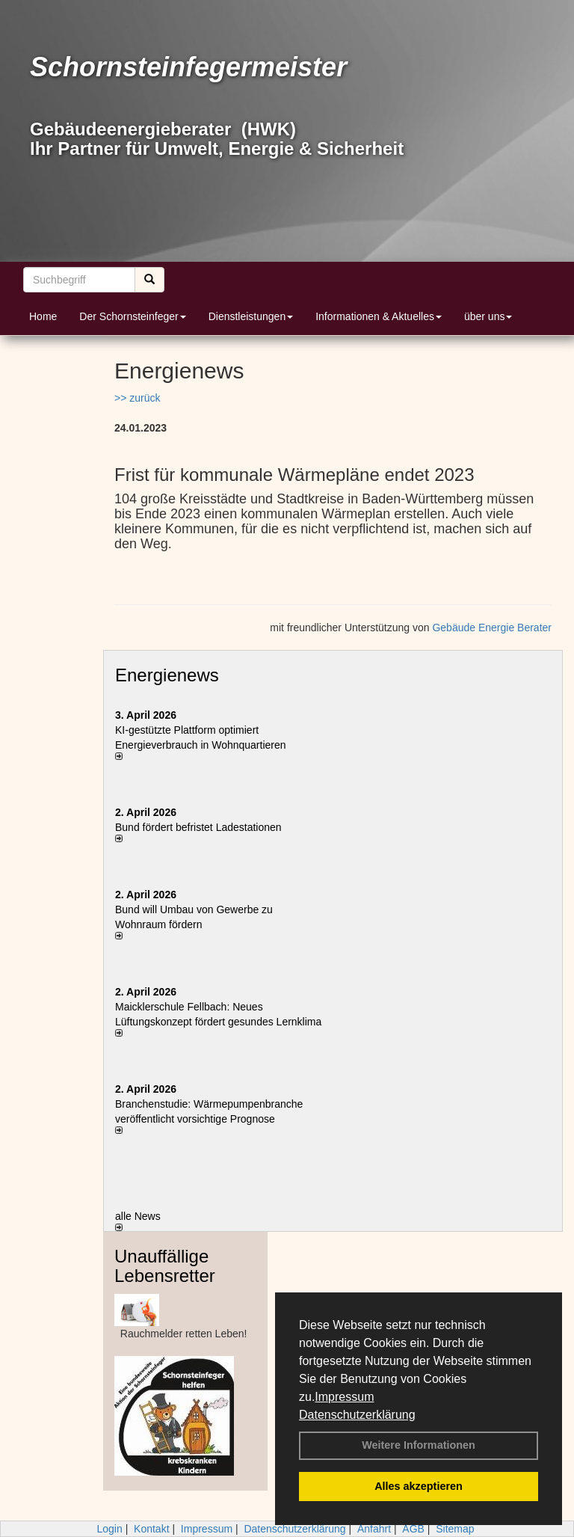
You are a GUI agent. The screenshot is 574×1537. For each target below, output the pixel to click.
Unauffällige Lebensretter (164, 1266)
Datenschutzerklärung (357, 1414)
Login (109, 1529)
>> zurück (137, 398)
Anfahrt (374, 1529)
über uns (488, 316)
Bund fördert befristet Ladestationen (198, 827)
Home (43, 316)
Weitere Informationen (418, 1445)
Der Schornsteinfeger (132, 316)
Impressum (344, 1396)
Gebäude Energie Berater (492, 627)
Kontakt (151, 1529)
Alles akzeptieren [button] (418, 1486)
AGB (413, 1529)
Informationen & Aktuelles (378, 316)
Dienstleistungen (251, 316)
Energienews (167, 675)
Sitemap (455, 1529)
